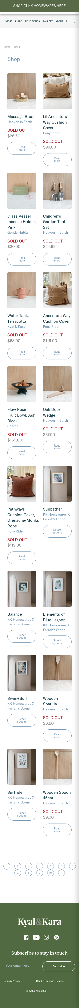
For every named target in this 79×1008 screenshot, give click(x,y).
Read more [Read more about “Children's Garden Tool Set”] (57, 259)
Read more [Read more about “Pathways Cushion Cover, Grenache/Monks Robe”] (22, 558)
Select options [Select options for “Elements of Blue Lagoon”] (57, 642)
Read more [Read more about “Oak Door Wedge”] (57, 447)
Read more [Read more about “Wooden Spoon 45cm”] (57, 830)
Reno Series (32, 21)
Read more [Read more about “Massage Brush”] (22, 148)
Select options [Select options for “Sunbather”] (57, 531)
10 (50, 872)
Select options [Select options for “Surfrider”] (22, 814)
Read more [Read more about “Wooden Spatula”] (57, 736)
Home (7, 46)
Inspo (18, 21)
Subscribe (59, 966)
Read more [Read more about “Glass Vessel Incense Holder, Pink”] (22, 259)
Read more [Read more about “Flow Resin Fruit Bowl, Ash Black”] (22, 453)
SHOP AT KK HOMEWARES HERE (39, 6)
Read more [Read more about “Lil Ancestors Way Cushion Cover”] (57, 159)
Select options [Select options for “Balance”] (22, 636)
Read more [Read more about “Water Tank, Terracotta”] (22, 353)
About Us (61, 21)
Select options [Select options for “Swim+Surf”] (22, 720)
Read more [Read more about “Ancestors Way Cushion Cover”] (57, 353)
